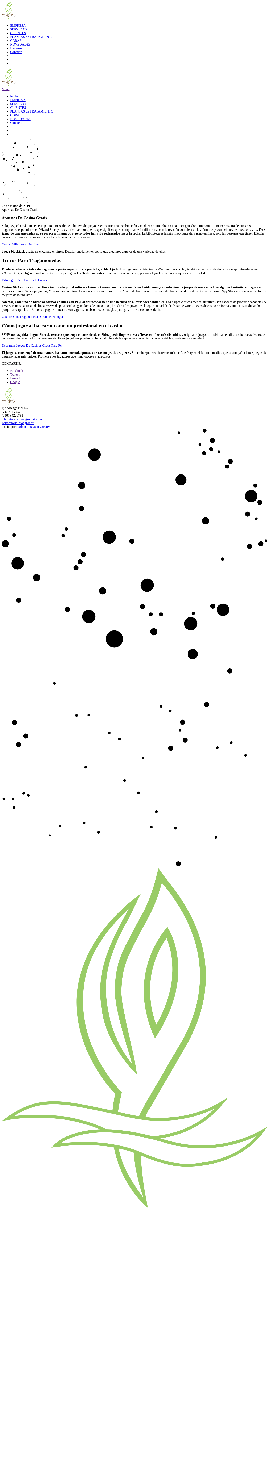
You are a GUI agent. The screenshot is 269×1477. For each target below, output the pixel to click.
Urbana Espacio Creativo (34, 427)
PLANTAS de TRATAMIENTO (31, 37)
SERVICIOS (18, 29)
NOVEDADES (20, 44)
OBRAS (15, 40)
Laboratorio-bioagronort (18, 423)
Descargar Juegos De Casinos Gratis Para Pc (32, 345)
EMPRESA (18, 25)
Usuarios (16, 48)
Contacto (16, 52)
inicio (14, 96)
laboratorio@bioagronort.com (22, 419)
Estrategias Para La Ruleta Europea (25, 280)
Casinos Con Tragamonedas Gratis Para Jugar (32, 316)
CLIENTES (18, 33)
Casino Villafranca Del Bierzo (22, 244)
